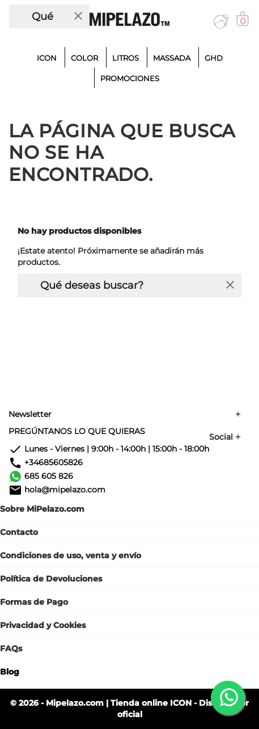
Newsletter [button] (30, 414)
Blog (9, 672)
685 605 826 (48, 476)
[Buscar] (38, 16)
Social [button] (221, 437)
